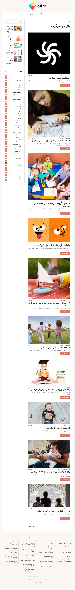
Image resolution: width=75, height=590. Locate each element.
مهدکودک (19, 165)
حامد (68, 75)
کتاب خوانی (18, 130)
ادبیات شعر (18, 80)
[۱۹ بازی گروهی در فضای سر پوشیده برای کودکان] (49, 176)
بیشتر (31, 14)
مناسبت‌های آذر (18, 158)
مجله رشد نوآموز (17, 146)
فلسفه (20, 177)
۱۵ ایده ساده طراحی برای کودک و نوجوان (51, 140)
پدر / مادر (19, 127)
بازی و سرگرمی (17, 134)
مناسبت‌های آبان (18, 156)
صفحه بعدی (30, 526)
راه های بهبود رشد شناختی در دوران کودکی (50, 389)
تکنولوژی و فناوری (17, 170)
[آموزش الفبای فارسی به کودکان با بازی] (18, 45)
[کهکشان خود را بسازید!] (49, 53)
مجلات (20, 139)
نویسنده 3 (67, 138)
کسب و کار (19, 163)
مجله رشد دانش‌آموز (17, 144)
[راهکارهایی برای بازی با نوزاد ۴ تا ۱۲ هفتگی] (49, 454)
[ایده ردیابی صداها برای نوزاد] (49, 413)
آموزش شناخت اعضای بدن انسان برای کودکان (9, 38)
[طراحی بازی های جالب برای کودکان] (49, 230)
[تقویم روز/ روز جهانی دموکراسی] (18, 52)
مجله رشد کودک (17, 142)
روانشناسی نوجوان (17, 97)
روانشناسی (19, 90)
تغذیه (20, 101)
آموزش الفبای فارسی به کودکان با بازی (9, 45)
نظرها (6, 21)
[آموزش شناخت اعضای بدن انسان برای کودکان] (18, 38)
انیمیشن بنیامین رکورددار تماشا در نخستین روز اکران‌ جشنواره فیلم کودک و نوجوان (9, 29)
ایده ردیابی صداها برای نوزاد (57, 428)
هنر (20, 78)
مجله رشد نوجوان (17, 151)
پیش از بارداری (18, 123)
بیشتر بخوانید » (65, 85)
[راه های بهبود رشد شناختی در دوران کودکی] (49, 372)
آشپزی (20, 111)
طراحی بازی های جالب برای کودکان (53, 245)
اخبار (20, 85)
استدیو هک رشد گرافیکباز (32, 579)
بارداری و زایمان (18, 125)
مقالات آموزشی (18, 75)
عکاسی (19, 82)
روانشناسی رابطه (17, 94)
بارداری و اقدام (18, 118)
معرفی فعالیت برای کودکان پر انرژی (53, 511)
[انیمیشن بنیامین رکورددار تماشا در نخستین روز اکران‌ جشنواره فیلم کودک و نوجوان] (18, 28)
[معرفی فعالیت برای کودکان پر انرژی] (49, 495)
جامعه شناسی (18, 179)
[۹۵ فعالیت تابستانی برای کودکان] (49, 330)
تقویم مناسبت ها (17, 153)
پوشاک (19, 115)
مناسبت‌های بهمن (17, 160)
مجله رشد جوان (18, 149)
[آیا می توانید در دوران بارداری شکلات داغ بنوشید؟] (18, 59)
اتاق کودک (19, 113)
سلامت (19, 87)
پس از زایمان (18, 120)
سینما (20, 175)
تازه (13, 21)
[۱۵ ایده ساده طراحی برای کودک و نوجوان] (49, 113)
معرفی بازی (18, 137)
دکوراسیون (19, 108)
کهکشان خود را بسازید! (59, 78)
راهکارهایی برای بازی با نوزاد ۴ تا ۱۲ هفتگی (50, 472)
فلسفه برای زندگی (17, 132)
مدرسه (19, 167)
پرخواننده (20, 21)
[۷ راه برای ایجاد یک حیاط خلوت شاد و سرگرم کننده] (49, 278)
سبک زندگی (39, 14)
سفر (20, 172)
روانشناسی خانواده (17, 99)
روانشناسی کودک (17, 92)
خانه (45, 14)
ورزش (20, 104)
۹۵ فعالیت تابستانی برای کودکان (55, 347)
